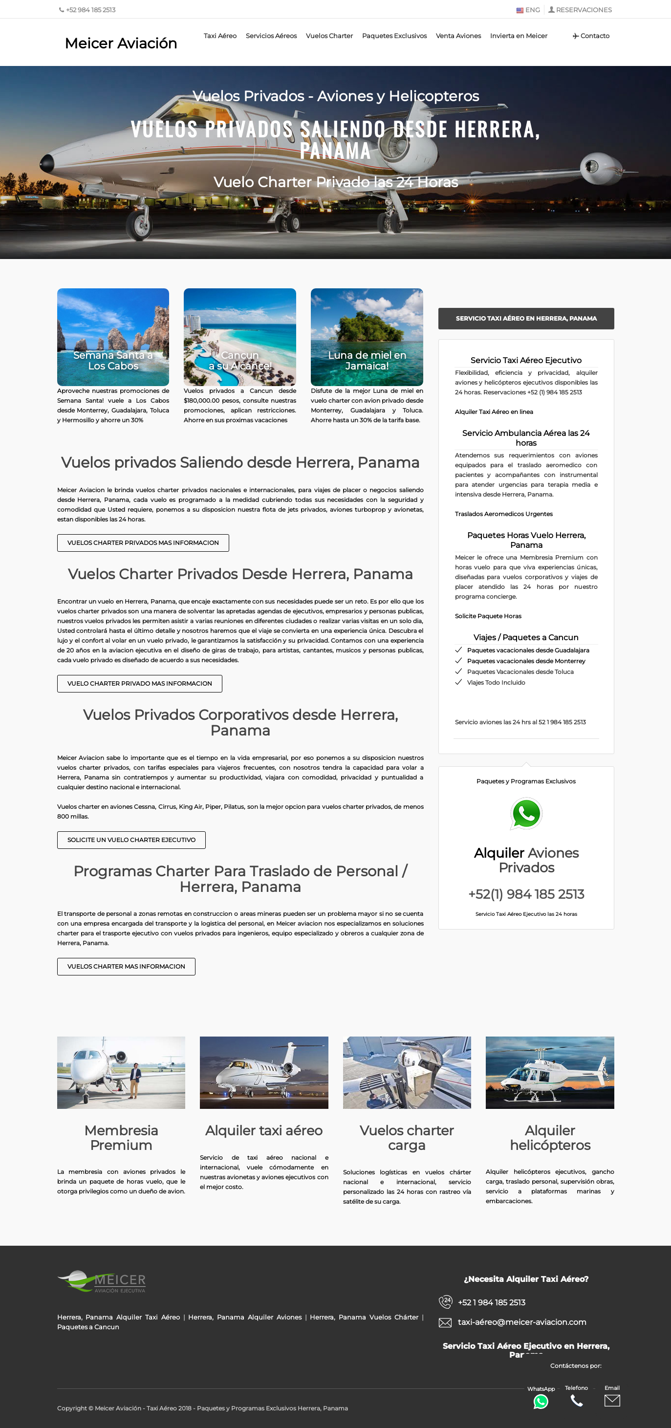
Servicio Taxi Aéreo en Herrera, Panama (526, 318)
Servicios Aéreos (271, 36)
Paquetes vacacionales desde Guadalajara (528, 650)
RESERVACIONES (584, 10)
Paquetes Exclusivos (394, 36)
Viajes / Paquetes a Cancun (526, 637)
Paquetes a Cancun (88, 1327)
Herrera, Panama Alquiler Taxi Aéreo (118, 1317)
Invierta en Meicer (518, 36)
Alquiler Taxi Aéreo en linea (494, 411)
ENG (528, 10)
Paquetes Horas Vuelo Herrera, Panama (526, 540)
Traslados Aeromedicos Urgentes (504, 514)
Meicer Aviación (121, 43)
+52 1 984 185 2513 (491, 1302)
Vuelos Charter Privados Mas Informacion (143, 542)
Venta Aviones (458, 36)
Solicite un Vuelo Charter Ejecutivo (131, 840)
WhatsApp (541, 1397)
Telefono (576, 1396)
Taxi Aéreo (220, 36)
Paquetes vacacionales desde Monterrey (526, 661)
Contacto (590, 36)
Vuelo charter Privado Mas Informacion (139, 683)
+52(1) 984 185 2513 (526, 894)
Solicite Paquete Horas (488, 616)
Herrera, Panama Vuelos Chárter (364, 1317)
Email (612, 1396)
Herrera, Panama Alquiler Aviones (244, 1317)
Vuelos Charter (329, 36)
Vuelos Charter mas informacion (126, 966)
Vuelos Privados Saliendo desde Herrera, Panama (335, 137)
